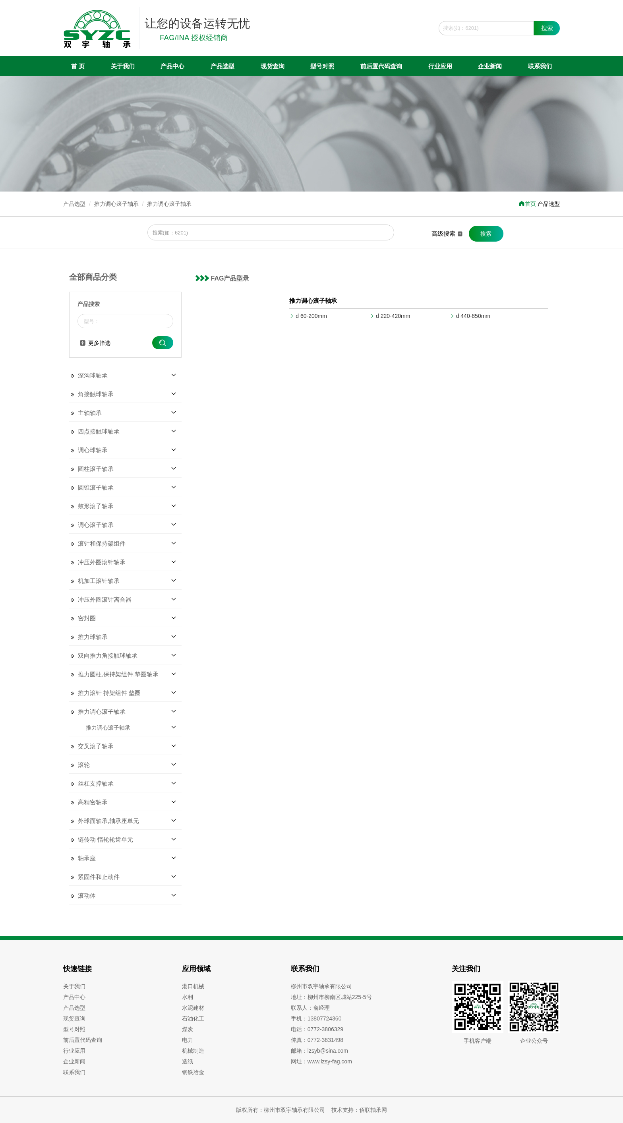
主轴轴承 (90, 412)
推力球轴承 (93, 636)
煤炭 (187, 1029)
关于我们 (123, 66)
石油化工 (193, 1018)
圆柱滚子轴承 (96, 468)
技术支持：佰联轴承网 (359, 1110)
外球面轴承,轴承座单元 (108, 820)
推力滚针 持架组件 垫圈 (109, 692)
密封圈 (87, 618)
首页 (527, 204)
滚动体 (87, 895)
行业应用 (440, 66)
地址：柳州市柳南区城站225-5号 (331, 997)
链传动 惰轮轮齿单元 (105, 839)
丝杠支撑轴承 (96, 783)
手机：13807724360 (316, 1018)
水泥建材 (193, 1008)
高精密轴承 (93, 802)
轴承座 (87, 858)
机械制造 (193, 1050)
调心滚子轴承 (96, 524)
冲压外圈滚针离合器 (105, 599)
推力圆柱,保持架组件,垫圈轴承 (118, 674)
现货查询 (272, 66)
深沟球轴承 (93, 375)
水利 (187, 997)
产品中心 (172, 66)
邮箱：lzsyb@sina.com (319, 1050)
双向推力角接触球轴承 (107, 655)
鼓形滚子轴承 (96, 506)
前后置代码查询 (381, 66)
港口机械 (193, 986)
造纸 (187, 1061)
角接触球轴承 (96, 394)
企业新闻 (490, 66)
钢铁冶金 (193, 1072)
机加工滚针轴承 (99, 580)
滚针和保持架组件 (102, 543)
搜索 (547, 28)
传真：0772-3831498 (317, 1040)
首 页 (78, 66)
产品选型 (222, 66)
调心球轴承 (93, 450)
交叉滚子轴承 (96, 746)
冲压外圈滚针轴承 (102, 562)
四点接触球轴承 (99, 431)
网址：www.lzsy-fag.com (321, 1061)
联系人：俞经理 (310, 1008)
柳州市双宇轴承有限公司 (321, 986)
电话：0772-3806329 (317, 1029)
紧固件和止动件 (99, 876)
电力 (187, 1040)
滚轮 (84, 764)
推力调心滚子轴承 (116, 204)
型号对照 (322, 66)
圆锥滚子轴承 (96, 487)
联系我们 (540, 66)
